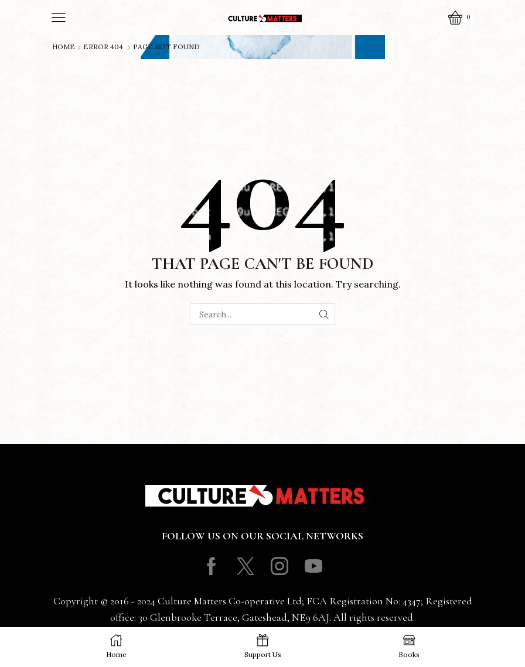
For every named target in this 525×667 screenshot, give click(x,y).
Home (63, 46)
